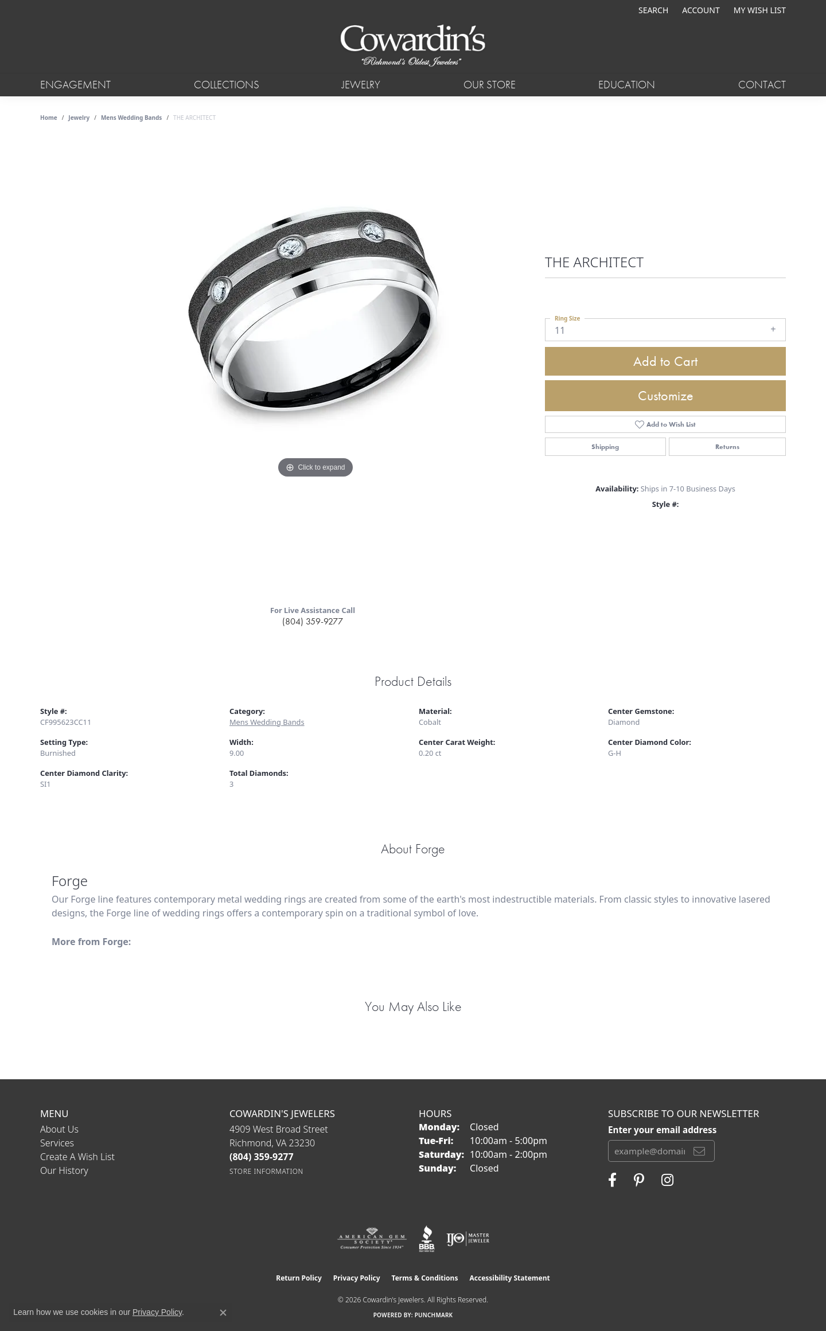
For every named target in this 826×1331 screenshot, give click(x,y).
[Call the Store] (261, 1156)
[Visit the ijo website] (467, 1238)
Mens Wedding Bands (131, 118)
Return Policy (299, 1278)
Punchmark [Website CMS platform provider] (434, 1315)
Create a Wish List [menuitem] (77, 1156)
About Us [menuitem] (59, 1129)
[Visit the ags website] (372, 1238)
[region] (315, 366)
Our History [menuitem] (64, 1170)
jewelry (78, 118)
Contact (762, 84)
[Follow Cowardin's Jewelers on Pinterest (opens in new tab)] (639, 1180)
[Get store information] (266, 1171)
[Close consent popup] (223, 1312)
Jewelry (361, 84)
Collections (226, 84)
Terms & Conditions (425, 1278)
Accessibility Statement (509, 1278)
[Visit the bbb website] (427, 1238)
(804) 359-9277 (312, 621)
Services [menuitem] (57, 1143)
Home (48, 118)
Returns (727, 446)
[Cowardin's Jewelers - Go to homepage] (413, 46)
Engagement (75, 84)
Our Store (489, 84)
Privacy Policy (356, 1278)
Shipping (605, 446)
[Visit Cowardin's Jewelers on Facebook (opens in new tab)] (612, 1180)
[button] (652, 10)
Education (626, 84)
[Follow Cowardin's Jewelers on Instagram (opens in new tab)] (667, 1180)
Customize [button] (665, 395)
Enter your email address (662, 1129)
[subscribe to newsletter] (699, 1151)
